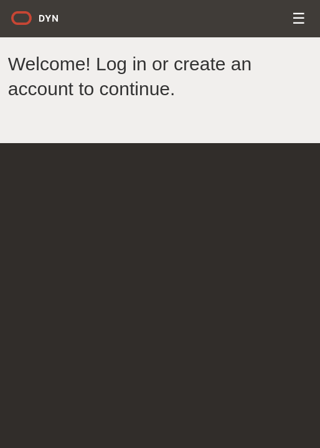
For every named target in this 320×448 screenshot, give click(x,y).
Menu (300, 20)
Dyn (42, 22)
